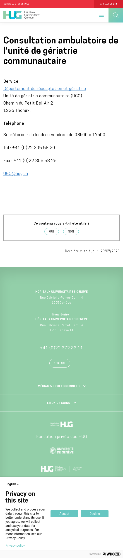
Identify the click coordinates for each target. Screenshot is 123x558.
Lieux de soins (58, 403)
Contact (60, 363)
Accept (64, 513)
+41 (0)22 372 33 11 (61, 348)
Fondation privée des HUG (61, 437)
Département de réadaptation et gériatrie (44, 89)
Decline (94, 513)
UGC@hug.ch (15, 174)
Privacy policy (15, 545)
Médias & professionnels (59, 386)
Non (71, 231)
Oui (51, 231)
